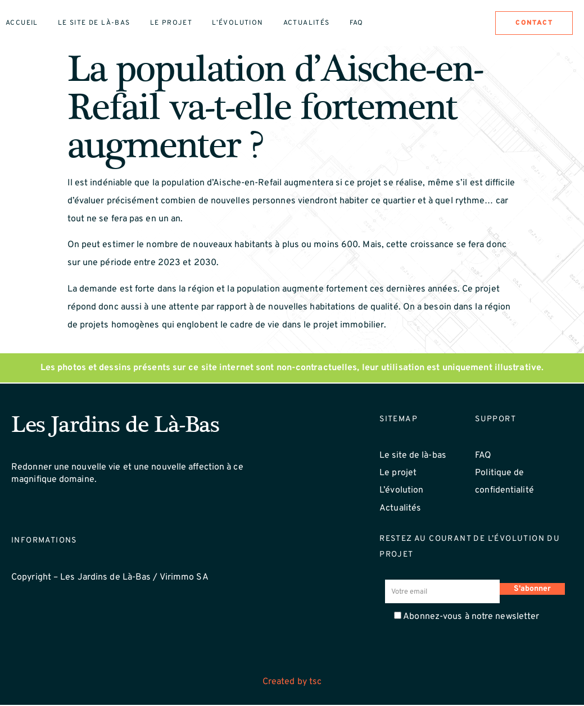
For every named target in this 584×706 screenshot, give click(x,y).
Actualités (306, 23)
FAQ (483, 456)
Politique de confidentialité (504, 483)
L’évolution (237, 23)
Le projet (171, 23)
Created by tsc (292, 683)
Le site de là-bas (94, 23)
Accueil (22, 23)
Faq (357, 23)
